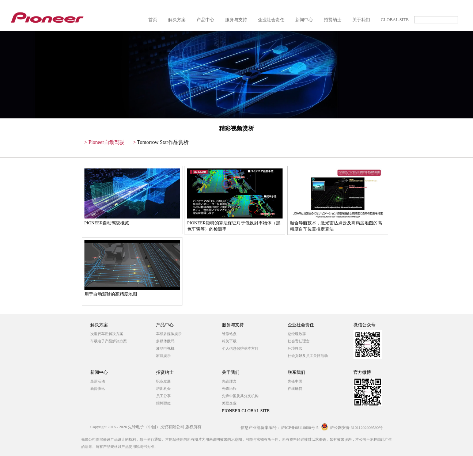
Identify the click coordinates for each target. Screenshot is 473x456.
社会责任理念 (299, 341)
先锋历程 (229, 389)
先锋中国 (295, 381)
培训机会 (163, 389)
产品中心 (165, 324)
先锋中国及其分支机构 (240, 396)
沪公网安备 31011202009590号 (352, 427)
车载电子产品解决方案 (108, 341)
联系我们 (296, 372)
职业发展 (163, 381)
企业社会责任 (301, 324)
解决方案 (99, 324)
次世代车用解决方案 (106, 334)
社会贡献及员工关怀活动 (308, 356)
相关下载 (229, 341)
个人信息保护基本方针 (240, 348)
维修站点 (229, 334)
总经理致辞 (297, 334)
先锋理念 (229, 381)
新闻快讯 (97, 389)
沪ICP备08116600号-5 (299, 427)
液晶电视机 (165, 348)
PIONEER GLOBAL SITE (245, 410)
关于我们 (230, 372)
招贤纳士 (165, 372)
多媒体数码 (165, 341)
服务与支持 (233, 324)
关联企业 (229, 403)
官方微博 (362, 372)
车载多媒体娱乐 (169, 334)
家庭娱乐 (163, 356)
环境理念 (295, 348)
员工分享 (163, 396)
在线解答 (295, 389)
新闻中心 (99, 372)
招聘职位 (163, 403)
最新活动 (97, 381)
